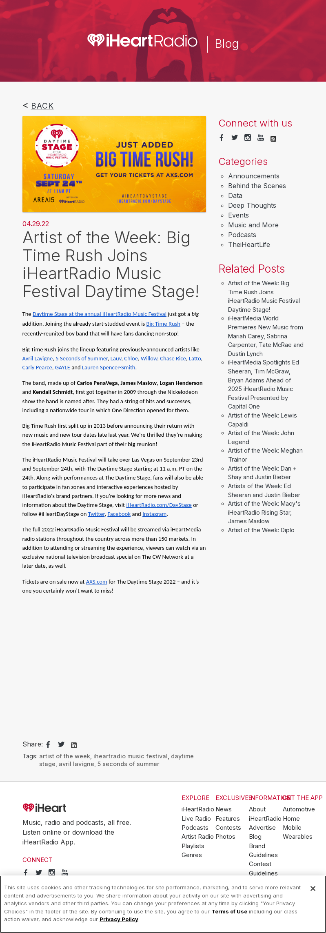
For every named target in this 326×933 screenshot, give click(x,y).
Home (291, 818)
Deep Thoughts (252, 205)
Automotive (299, 809)
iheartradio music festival (130, 756)
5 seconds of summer (129, 763)
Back (42, 106)
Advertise (262, 827)
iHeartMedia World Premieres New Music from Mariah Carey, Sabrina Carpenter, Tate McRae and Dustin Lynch (266, 336)
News (223, 809)
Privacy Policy (119, 919)
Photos (225, 836)
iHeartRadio (67, 808)
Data (235, 195)
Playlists (193, 846)
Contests (228, 827)
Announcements (253, 176)
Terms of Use (229, 911)
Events (238, 215)
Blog (255, 836)
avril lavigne (76, 763)
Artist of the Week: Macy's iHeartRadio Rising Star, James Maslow (264, 512)
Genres (192, 855)
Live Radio (196, 818)
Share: (32, 744)
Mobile (292, 827)
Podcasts (242, 235)
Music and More (253, 225)
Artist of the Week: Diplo (261, 529)
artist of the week (64, 756)
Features (227, 818)
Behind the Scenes (257, 186)
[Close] (313, 888)
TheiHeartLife (249, 244)
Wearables (298, 836)
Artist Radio (198, 836)
